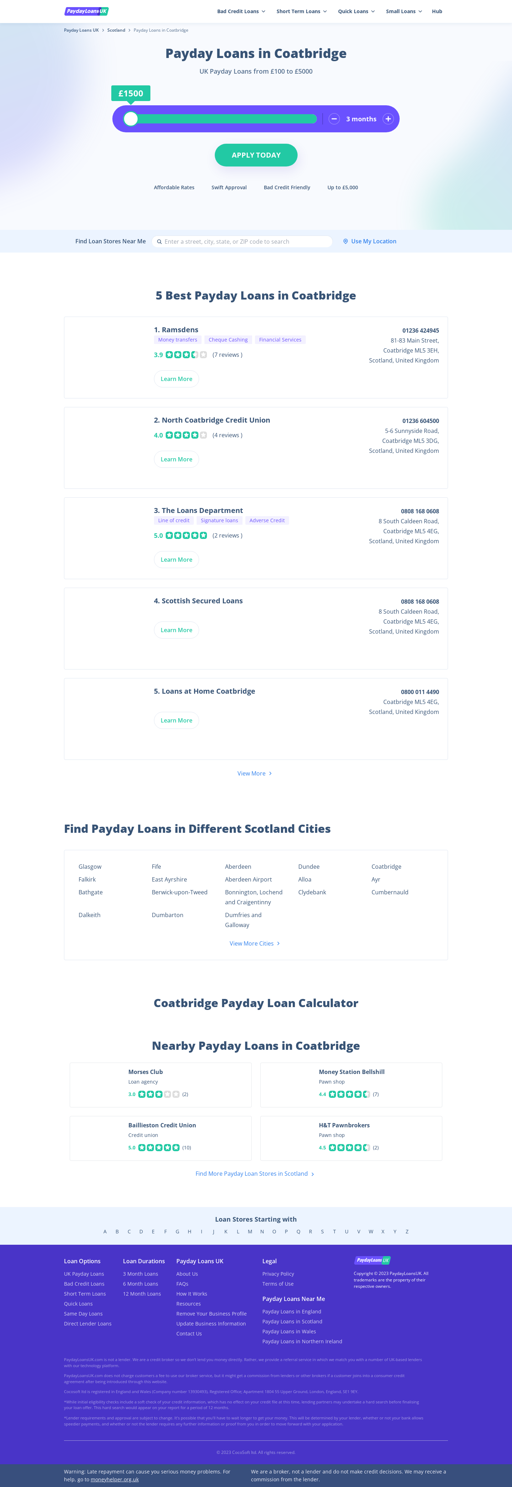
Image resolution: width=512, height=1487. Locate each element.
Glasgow (90, 866)
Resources (188, 1303)
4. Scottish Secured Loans (198, 600)
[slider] (131, 119)
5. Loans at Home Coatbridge (204, 691)
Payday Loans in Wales (289, 1331)
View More (256, 773)
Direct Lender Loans (88, 1323)
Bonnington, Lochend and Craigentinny (254, 897)
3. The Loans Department (198, 510)
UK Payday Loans (84, 1273)
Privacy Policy (278, 1273)
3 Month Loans (140, 1273)
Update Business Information (211, 1323)
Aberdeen (238, 866)
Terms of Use (278, 1283)
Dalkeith (90, 915)
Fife (156, 866)
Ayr (376, 879)
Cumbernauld (390, 892)
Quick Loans (356, 11)
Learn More (176, 379)
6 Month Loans (140, 1283)
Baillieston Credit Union (162, 1125)
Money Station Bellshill (352, 1072)
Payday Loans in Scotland (292, 1321)
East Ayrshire (169, 879)
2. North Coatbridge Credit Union (212, 420)
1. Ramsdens (176, 329)
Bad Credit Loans (241, 11)
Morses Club (145, 1072)
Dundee (309, 866)
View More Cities (256, 943)
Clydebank (312, 892)
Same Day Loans (83, 1313)
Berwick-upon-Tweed (180, 892)
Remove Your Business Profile (211, 1313)
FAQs (182, 1283)
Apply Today (256, 155)
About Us (187, 1273)
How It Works (191, 1293)
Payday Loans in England (291, 1311)
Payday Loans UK (81, 30)
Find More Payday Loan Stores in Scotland (256, 1174)
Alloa (304, 879)
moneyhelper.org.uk (115, 1479)
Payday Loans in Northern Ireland (302, 1341)
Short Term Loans (302, 11)
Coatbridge (386, 866)
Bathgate (91, 892)
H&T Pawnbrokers (344, 1125)
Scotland (116, 30)
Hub (437, 11)
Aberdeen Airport (248, 879)
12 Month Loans (142, 1293)
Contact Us (189, 1333)
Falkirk (87, 879)
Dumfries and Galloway (243, 920)
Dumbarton (167, 915)
